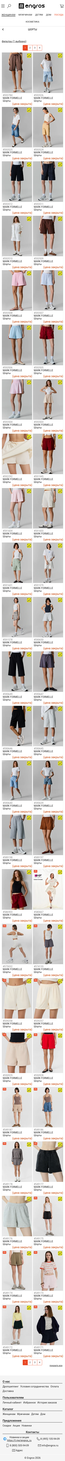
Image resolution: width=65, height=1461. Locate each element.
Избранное (29, 1402)
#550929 (7, 1075)
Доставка (8, 1391)
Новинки (27, 1425)
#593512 (7, 204)
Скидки (7, 1425)
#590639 (39, 803)
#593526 (39, 95)
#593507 (39, 313)
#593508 (7, 313)
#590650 (39, 639)
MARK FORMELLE (12, 98)
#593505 (39, 367)
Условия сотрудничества (34, 1386)
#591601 (7, 585)
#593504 (7, 422)
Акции (16, 1425)
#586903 (7, 912)
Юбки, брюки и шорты (32, 29)
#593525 (7, 149)
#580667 (39, 912)
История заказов (47, 1402)
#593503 (39, 422)
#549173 (39, 1293)
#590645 (39, 748)
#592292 (7, 476)
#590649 (7, 694)
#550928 (39, 1075)
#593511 (39, 204)
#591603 (39, 530)
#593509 (39, 258)
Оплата (54, 1386)
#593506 (7, 367)
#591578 (7, 639)
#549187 (7, 1129)
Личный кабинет (12, 1402)
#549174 (7, 1293)
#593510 (7, 258)
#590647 (39, 694)
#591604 (7, 530)
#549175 (39, 1238)
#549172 (7, 1347)
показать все (56, 1365)
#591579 (39, 585)
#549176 (7, 1238)
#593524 (39, 149)
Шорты (7, 100)
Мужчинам (23, 1414)
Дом (42, 1414)
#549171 (39, 1347)
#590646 (7, 748)
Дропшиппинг (11, 1386)
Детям (35, 1414)
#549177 (39, 1184)
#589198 (7, 857)
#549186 (39, 1129)
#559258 (7, 1020)
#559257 (39, 1020)
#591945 (39, 476)
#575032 (7, 966)
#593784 (7, 95)
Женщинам (9, 1414)
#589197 (39, 857)
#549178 (7, 1184)
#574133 (39, 966)
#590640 (7, 803)
